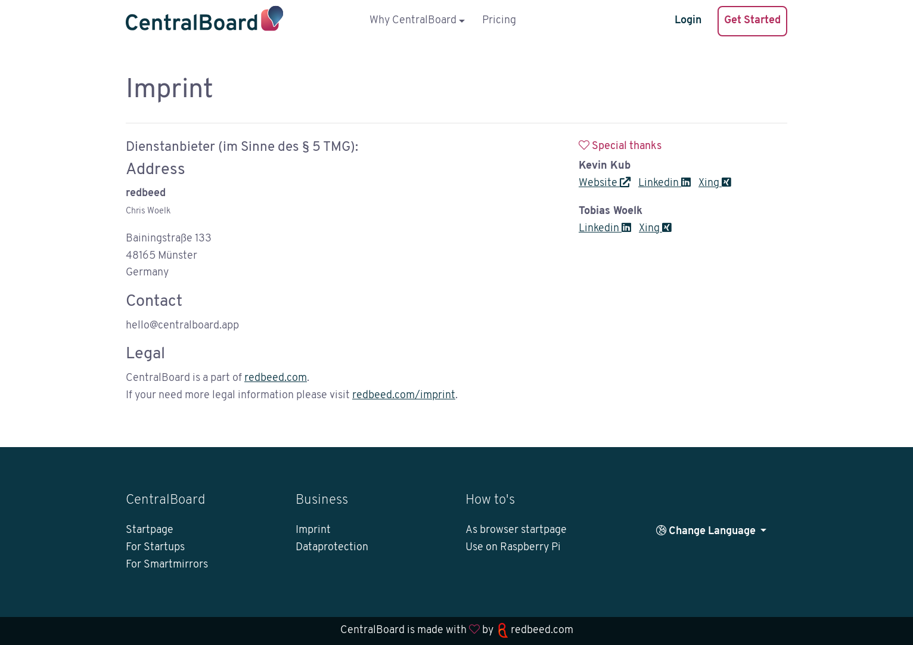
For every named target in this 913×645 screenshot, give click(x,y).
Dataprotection (332, 547)
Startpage (149, 530)
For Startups (155, 547)
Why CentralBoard (412, 20)
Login (688, 20)
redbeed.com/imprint (403, 395)
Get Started (752, 20)
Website (605, 183)
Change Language (707, 531)
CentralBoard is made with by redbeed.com (456, 630)
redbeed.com (275, 378)
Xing (714, 183)
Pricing (499, 20)
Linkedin (664, 183)
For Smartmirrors (167, 564)
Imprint (313, 530)
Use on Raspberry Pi (513, 547)
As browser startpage (516, 530)
